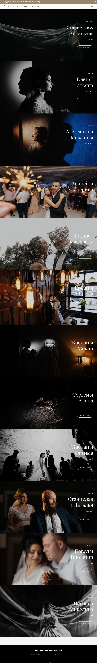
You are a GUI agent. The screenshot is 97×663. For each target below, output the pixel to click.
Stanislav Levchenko (21, 6)
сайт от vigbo (48, 662)
